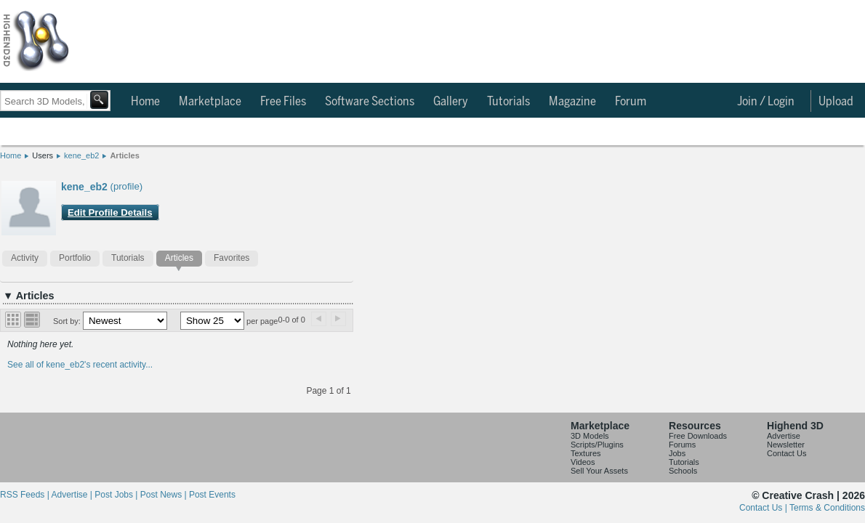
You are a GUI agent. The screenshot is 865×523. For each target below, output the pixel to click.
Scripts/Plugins (597, 444)
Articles (124, 155)
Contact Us (786, 453)
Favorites (231, 258)
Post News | (164, 495)
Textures (586, 453)
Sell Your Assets (599, 470)
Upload (835, 102)
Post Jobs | (117, 495)
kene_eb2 (81, 155)
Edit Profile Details (110, 212)
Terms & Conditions (827, 508)
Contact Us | (764, 508)
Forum (630, 102)
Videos (583, 462)
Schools (683, 470)
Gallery (450, 102)
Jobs (677, 453)
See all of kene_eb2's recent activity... (80, 365)
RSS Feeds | (25, 495)
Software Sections (369, 102)
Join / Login (765, 102)
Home (145, 102)
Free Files (283, 102)
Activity (25, 258)
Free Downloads (698, 435)
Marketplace (210, 102)
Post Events (212, 495)
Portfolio (75, 258)
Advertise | (72, 495)
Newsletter (786, 444)
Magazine (572, 102)
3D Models (590, 435)
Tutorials (508, 102)
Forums (682, 444)
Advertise (783, 435)
